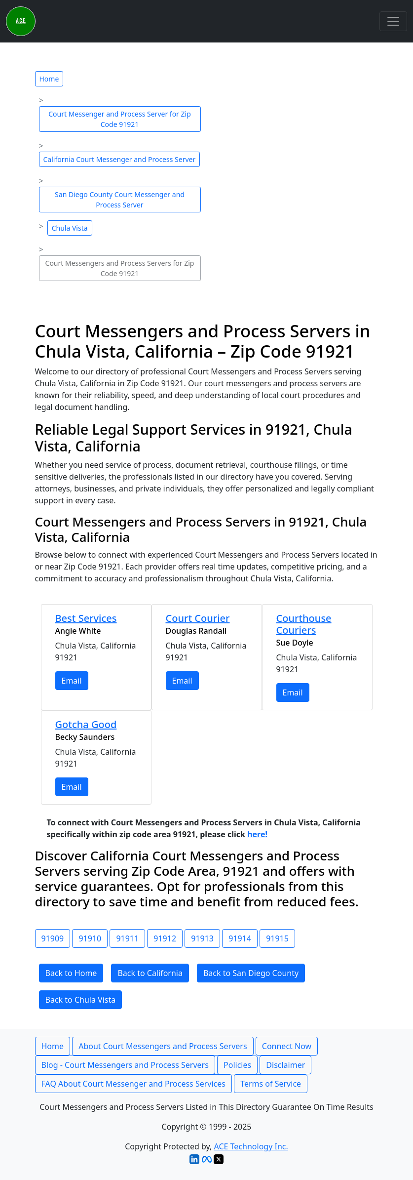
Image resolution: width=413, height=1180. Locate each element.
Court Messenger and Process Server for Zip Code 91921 (119, 119)
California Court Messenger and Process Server (119, 159)
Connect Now (286, 1046)
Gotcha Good (86, 724)
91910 (89, 938)
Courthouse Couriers (304, 624)
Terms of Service (270, 1083)
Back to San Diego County (251, 973)
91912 (164, 938)
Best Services (86, 618)
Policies (237, 1064)
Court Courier (198, 618)
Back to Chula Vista (80, 999)
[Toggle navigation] (393, 21)
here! (257, 834)
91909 (52, 938)
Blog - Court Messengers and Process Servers (125, 1064)
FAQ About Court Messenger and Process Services (133, 1083)
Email (72, 680)
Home (49, 78)
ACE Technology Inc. (251, 1146)
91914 (239, 938)
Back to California (150, 973)
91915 (277, 938)
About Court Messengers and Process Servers (162, 1046)
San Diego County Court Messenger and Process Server (120, 199)
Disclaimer (285, 1064)
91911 (127, 938)
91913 (202, 938)
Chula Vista (70, 228)
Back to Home (71, 973)
